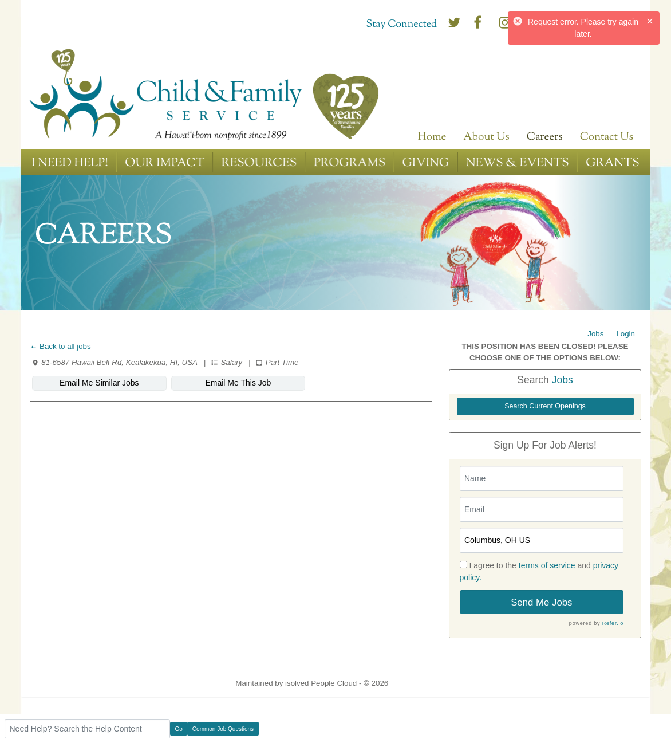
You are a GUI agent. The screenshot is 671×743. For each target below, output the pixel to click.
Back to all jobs (60, 346)
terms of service (547, 565)
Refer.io (612, 623)
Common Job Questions (223, 729)
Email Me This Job (238, 382)
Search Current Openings (545, 406)
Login (625, 333)
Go (179, 729)
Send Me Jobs (541, 602)
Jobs (595, 333)
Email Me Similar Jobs (99, 382)
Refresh (422, 683)
